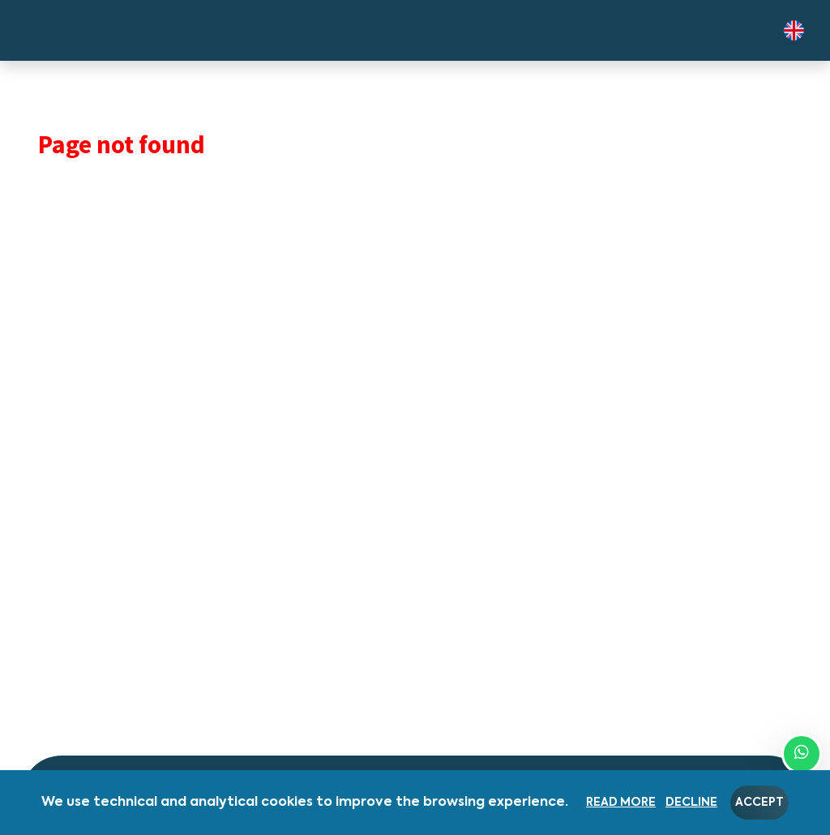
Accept (759, 802)
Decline (691, 802)
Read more (621, 802)
